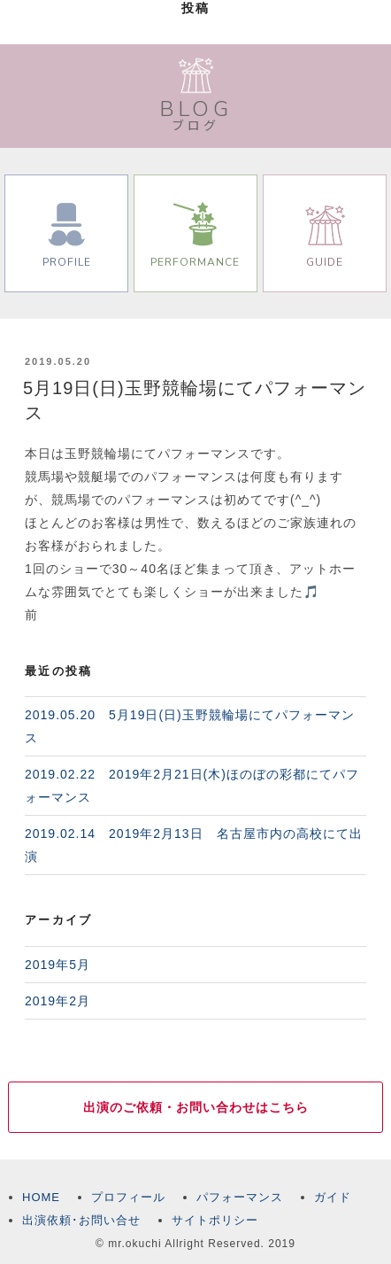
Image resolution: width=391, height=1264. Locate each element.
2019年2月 (57, 1001)
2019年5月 (57, 965)
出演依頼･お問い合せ (81, 1220)
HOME (41, 1197)
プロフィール (128, 1197)
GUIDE (325, 235)
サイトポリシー (215, 1220)
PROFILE (66, 235)
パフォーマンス (239, 1197)
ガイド (332, 1197)
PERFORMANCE (195, 235)
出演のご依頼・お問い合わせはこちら (196, 1107)
